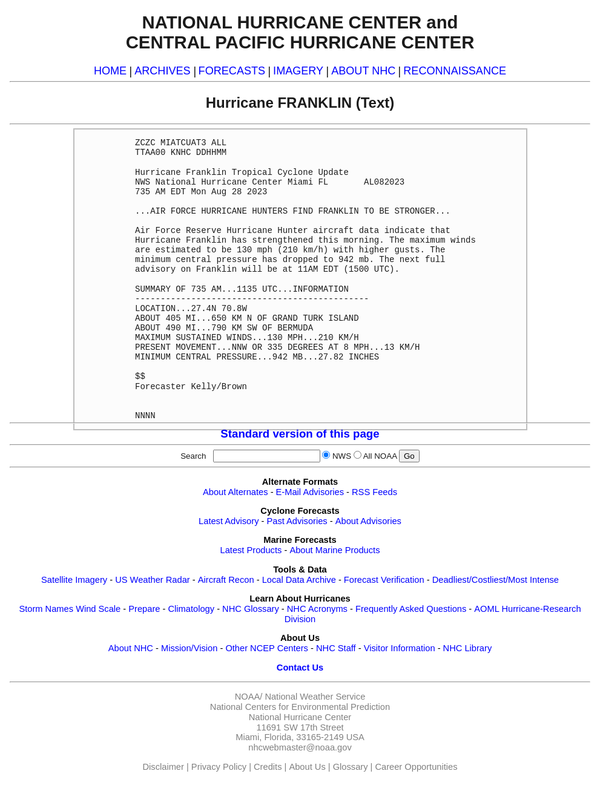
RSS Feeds (374, 492)
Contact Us (300, 667)
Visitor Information (399, 648)
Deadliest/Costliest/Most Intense (495, 580)
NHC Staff (336, 648)
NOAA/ (249, 696)
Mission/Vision (189, 648)
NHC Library (467, 648)
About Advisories (368, 521)
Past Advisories (297, 521)
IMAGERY (298, 71)
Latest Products (251, 550)
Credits (268, 767)
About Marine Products (334, 550)
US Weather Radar (152, 580)
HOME (110, 71)
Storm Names (46, 609)
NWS (341, 456)
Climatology (191, 609)
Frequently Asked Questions (410, 609)
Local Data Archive (299, 580)
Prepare (144, 609)
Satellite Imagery (74, 580)
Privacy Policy (218, 767)
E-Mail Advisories (310, 492)
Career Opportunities (416, 767)
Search (195, 456)
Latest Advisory (229, 521)
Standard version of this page (299, 433)
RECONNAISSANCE (454, 71)
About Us (307, 767)
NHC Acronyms (317, 609)
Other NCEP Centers (266, 648)
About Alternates (235, 492)
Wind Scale (98, 609)
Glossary (350, 767)
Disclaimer (163, 767)
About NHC (130, 648)
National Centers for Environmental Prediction (300, 707)
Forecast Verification (384, 580)
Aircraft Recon (226, 580)
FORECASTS (232, 71)
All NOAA (380, 456)
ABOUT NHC (363, 71)
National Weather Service (315, 696)
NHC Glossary (250, 609)
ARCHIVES (162, 71)
